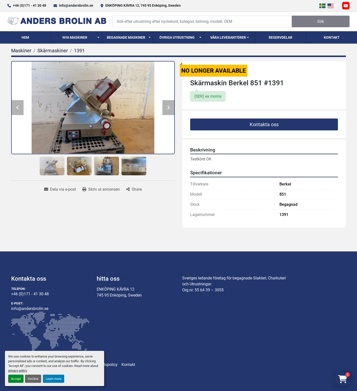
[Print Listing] (101, 189)
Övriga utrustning (177, 37)
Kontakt (332, 37)
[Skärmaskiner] (52, 51)
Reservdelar (280, 37)
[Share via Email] (60, 189)
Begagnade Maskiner (126, 37)
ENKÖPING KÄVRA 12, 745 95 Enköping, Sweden (143, 5)
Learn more (53, 379)
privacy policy (17, 370)
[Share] (134, 189)
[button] (76, 37)
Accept (16, 379)
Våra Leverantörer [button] (228, 37)
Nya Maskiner (74, 37)
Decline (33, 379)
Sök (320, 21)
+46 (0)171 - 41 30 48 (29, 5)
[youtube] (346, 5)
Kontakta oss (264, 124)
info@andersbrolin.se (76, 5)
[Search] (202, 21)
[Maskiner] (21, 51)
